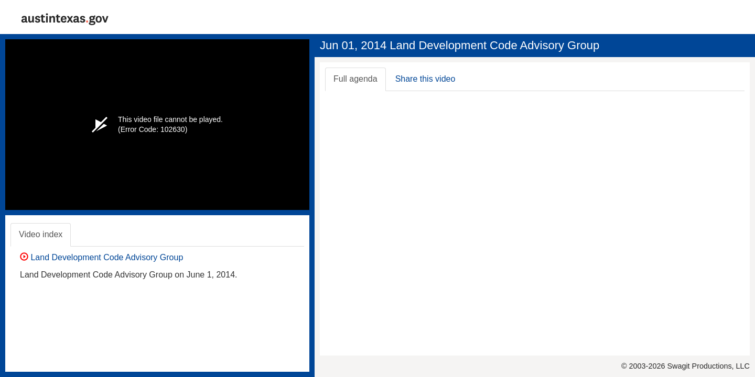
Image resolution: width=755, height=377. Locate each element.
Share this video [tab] (425, 78)
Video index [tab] (40, 234)
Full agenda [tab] (355, 78)
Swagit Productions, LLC (708, 366)
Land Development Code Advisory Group (101, 257)
